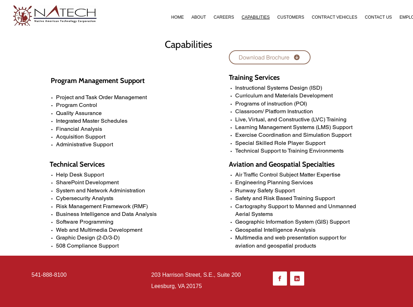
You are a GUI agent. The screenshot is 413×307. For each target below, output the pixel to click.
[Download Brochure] (270, 57)
